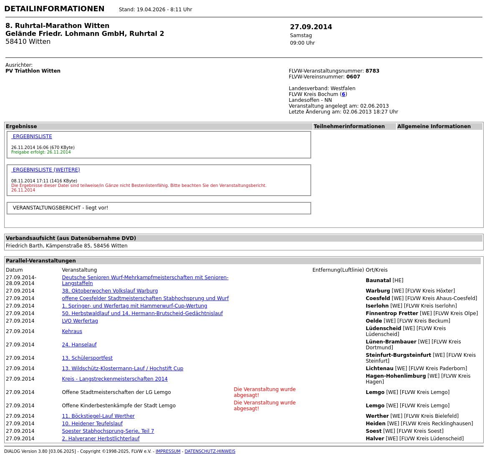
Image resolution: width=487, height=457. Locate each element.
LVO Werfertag (80, 321)
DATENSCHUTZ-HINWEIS (210, 451)
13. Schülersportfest (87, 358)
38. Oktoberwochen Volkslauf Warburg (110, 291)
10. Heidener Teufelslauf (92, 424)
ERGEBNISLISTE (31, 136)
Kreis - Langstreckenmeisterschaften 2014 (115, 379)
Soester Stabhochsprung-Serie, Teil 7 (108, 431)
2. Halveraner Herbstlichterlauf (101, 439)
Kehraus (72, 331)
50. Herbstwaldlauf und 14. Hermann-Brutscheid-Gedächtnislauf (142, 313)
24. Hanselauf (79, 345)
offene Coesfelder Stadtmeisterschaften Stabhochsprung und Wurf (145, 298)
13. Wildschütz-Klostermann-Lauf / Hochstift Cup (123, 368)
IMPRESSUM (168, 451)
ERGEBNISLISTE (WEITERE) (45, 170)
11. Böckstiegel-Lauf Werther (98, 416)
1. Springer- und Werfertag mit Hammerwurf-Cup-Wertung (134, 306)
